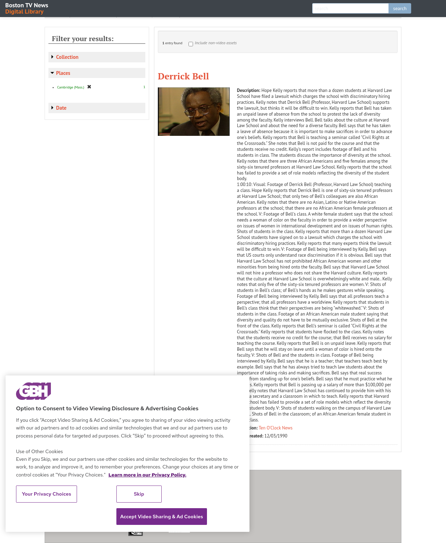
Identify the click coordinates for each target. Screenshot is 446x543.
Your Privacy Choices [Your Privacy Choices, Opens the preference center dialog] (46, 494)
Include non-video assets (216, 42)
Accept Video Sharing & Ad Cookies (161, 516)
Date (61, 107)
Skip (139, 494)
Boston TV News (27, 8)
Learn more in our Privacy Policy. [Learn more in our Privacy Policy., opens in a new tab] (147, 475)
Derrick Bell (183, 76)
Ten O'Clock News (276, 428)
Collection (67, 57)
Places (63, 73)
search (400, 8)
